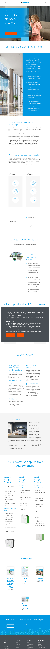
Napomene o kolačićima (35, 331)
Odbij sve (20, 334)
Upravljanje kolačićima (30, 334)
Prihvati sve (10, 334)
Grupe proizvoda (41, 647)
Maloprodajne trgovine (18, 647)
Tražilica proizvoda (40, 645)
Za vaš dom (18, 644)
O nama (6, 646)
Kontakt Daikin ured (30, 645)
